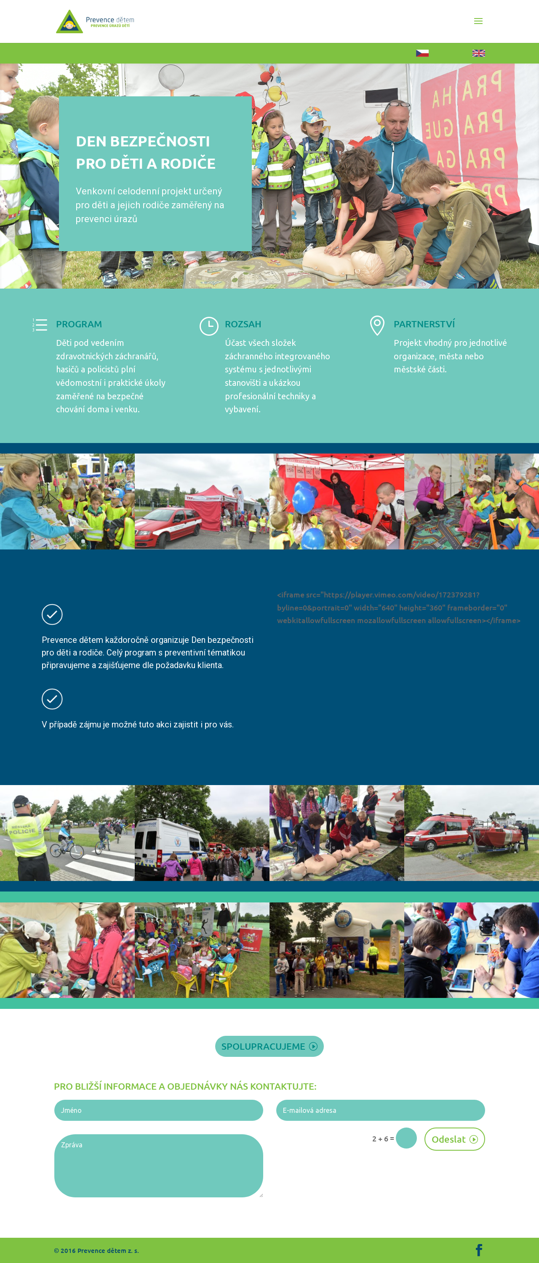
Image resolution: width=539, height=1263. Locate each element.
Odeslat (449, 1139)
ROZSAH (243, 323)
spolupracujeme (263, 1046)
